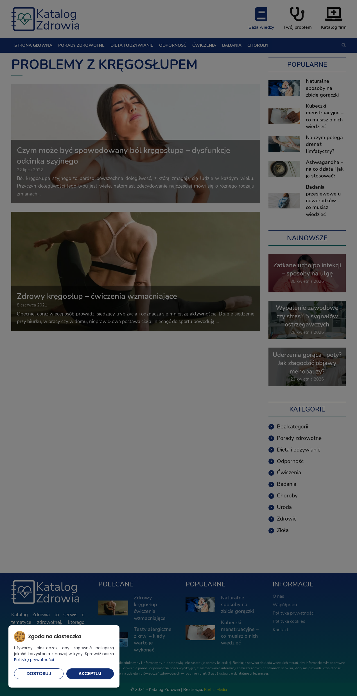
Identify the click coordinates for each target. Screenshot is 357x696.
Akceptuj (89, 673)
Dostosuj (38, 673)
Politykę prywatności (34, 659)
